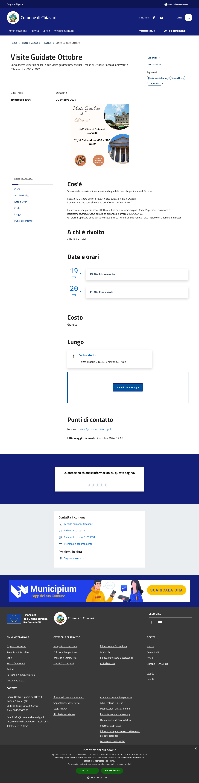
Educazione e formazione (113, 646)
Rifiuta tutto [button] (112, 770)
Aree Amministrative (18, 652)
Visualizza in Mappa (128, 387)
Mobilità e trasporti (63, 663)
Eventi (47, 43)
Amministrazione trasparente (116, 697)
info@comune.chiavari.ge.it (29, 717)
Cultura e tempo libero (65, 652)
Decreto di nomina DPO (112, 741)
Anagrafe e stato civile (65, 646)
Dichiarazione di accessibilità (115, 720)
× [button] (195, 749)
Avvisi (150, 658)
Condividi (154, 58)
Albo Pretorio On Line (111, 703)
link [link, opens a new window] (130, 764)
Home (14, 43)
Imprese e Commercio (64, 658)
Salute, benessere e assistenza (116, 657)
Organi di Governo (16, 646)
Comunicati (153, 652)
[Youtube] (160, 17)
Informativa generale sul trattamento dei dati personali (120, 733)
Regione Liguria (15, 4)
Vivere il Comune (30, 43)
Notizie (150, 646)
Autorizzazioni (107, 663)
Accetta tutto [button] (87, 770)
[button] (99, 777)
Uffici (9, 658)
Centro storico (88, 355)
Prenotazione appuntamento (68, 697)
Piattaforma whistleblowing (115, 714)
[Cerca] (188, 17)
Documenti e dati (16, 680)
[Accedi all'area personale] (176, 4)
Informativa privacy (110, 725)
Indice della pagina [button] (23, 178)
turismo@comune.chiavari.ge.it (94, 429)
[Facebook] (152, 17)
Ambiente (105, 652)
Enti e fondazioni (16, 663)
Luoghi (150, 673)
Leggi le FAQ (60, 708)
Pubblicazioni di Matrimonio (115, 708)
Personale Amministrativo (21, 675)
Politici (10, 669)
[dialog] (99, 764)
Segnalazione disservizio (66, 703)
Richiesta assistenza (64, 714)
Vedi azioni (155, 64)
